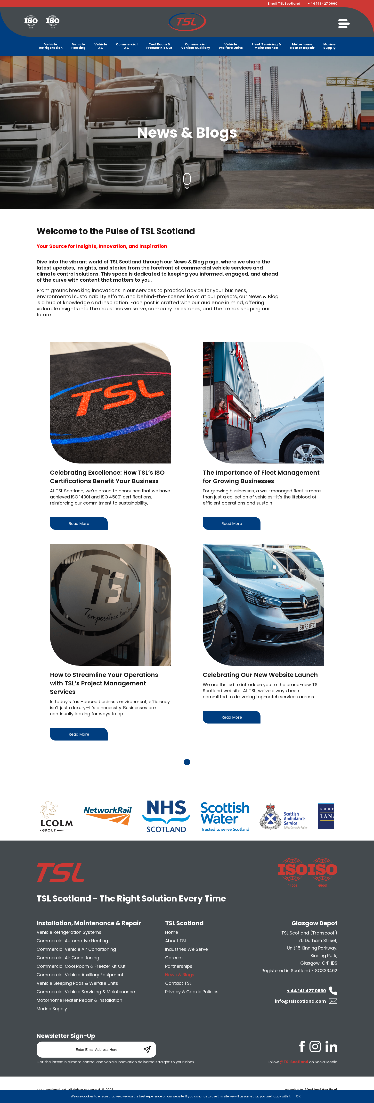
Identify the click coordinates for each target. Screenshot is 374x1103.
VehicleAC (100, 46)
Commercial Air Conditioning (68, 958)
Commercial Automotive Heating (72, 941)
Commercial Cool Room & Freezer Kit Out (81, 966)
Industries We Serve (186, 949)
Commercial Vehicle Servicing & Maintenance (86, 992)
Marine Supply (52, 1009)
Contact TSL (178, 983)
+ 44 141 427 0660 (322, 3)
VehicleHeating (78, 46)
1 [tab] (187, 762)
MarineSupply (329, 46)
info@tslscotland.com (300, 1001)
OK (298, 1096)
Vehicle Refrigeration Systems (69, 932)
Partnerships (178, 966)
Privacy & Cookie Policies (192, 992)
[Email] (96, 1049)
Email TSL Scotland (284, 3)
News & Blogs (179, 975)
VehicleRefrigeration (51, 46)
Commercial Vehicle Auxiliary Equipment (80, 975)
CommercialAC (127, 46)
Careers (174, 958)
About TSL (176, 941)
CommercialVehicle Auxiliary (195, 46)
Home (171, 932)
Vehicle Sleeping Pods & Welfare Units (77, 983)
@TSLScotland (294, 1061)
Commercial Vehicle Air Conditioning (76, 949)
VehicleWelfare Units (231, 46)
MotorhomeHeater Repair (302, 46)
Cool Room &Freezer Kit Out (159, 46)
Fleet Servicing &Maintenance (266, 46)
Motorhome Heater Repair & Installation (79, 1000)
